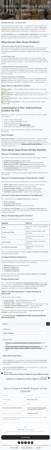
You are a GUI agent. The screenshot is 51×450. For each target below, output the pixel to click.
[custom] (29, 443)
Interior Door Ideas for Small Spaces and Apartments (22, 346)
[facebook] (19, 443)
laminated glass (25, 125)
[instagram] (22, 443)
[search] (48, 324)
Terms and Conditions (27, 447)
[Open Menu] (49, 2)
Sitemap (38, 447)
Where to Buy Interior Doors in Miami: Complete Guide (23, 348)
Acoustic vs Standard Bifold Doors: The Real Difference (23, 343)
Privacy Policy (14, 447)
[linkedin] (25, 443)
